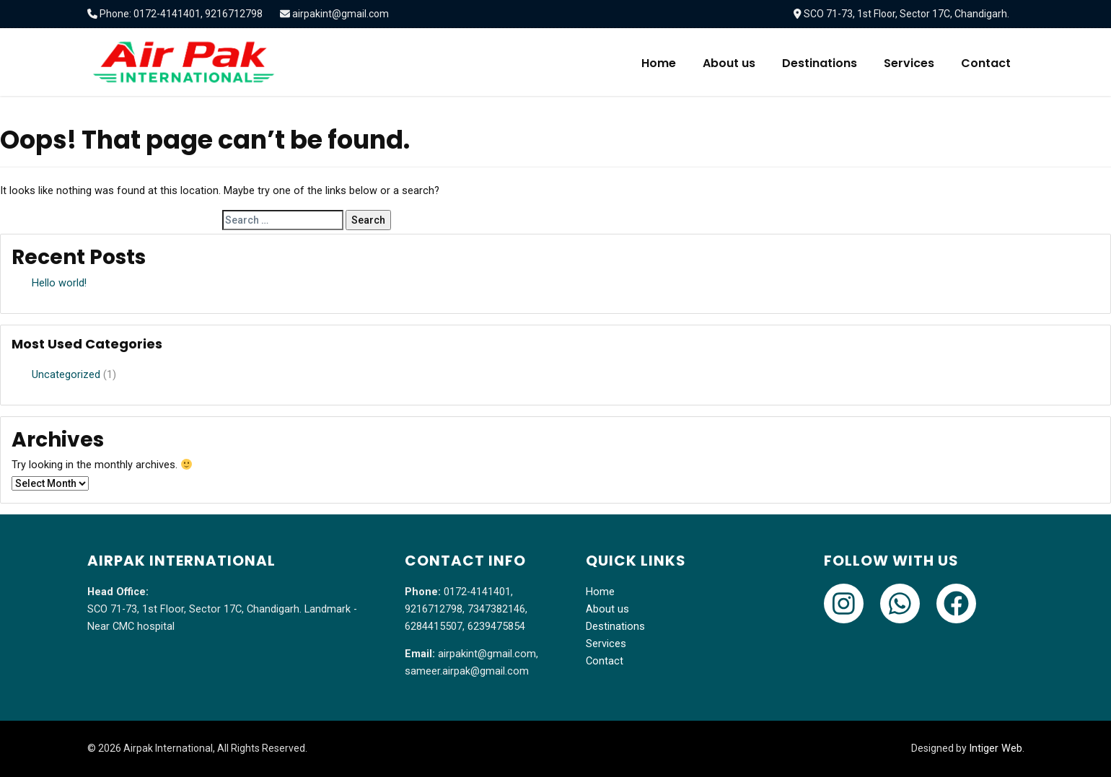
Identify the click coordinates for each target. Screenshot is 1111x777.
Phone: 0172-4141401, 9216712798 (181, 13)
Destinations (819, 63)
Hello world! (59, 283)
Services (909, 63)
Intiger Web (995, 748)
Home (658, 63)
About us (729, 63)
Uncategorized (66, 375)
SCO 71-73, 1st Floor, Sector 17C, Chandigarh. (906, 13)
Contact (986, 63)
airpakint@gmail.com (340, 13)
